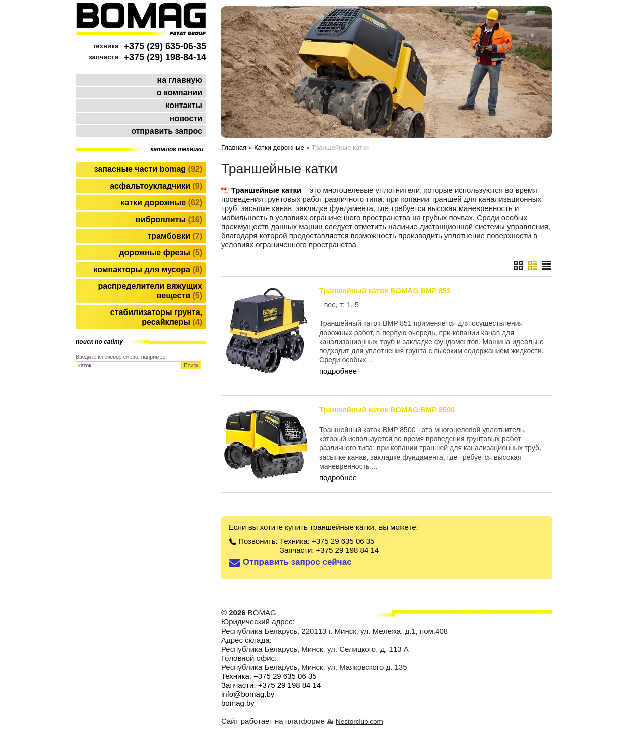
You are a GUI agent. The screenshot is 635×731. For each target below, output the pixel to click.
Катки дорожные (161, 202)
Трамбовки (175, 236)
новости (186, 118)
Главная (233, 147)
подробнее (338, 371)
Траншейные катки (266, 190)
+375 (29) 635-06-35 (164, 46)
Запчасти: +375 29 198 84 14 (329, 550)
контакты (184, 105)
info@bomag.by (247, 694)
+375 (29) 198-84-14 (164, 57)
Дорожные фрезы (160, 252)
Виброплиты (169, 219)
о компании (179, 92)
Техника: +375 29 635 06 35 (327, 541)
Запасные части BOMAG (148, 169)
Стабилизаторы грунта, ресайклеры (156, 317)
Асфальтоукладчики (156, 186)
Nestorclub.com (359, 721)
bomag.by (238, 703)
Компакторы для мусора (147, 269)
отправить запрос (166, 131)
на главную (179, 80)
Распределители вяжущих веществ (150, 291)
